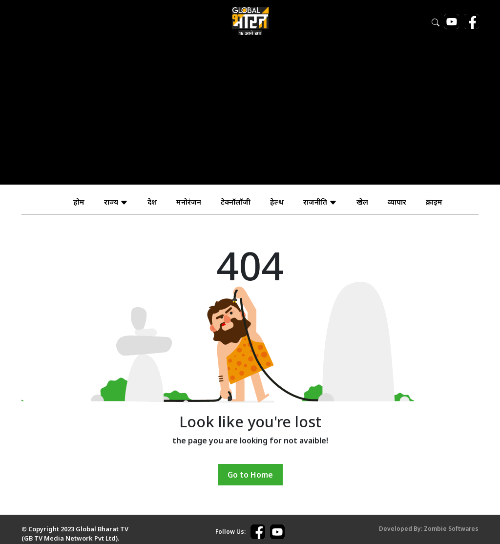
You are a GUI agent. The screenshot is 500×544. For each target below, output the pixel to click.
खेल (362, 202)
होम (78, 202)
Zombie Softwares (451, 528)
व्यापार (397, 202)
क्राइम (434, 202)
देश (152, 202)
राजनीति (320, 202)
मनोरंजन (188, 202)
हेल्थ (277, 202)
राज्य (116, 202)
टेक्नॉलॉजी (235, 202)
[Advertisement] (250, 116)
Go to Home (250, 474)
